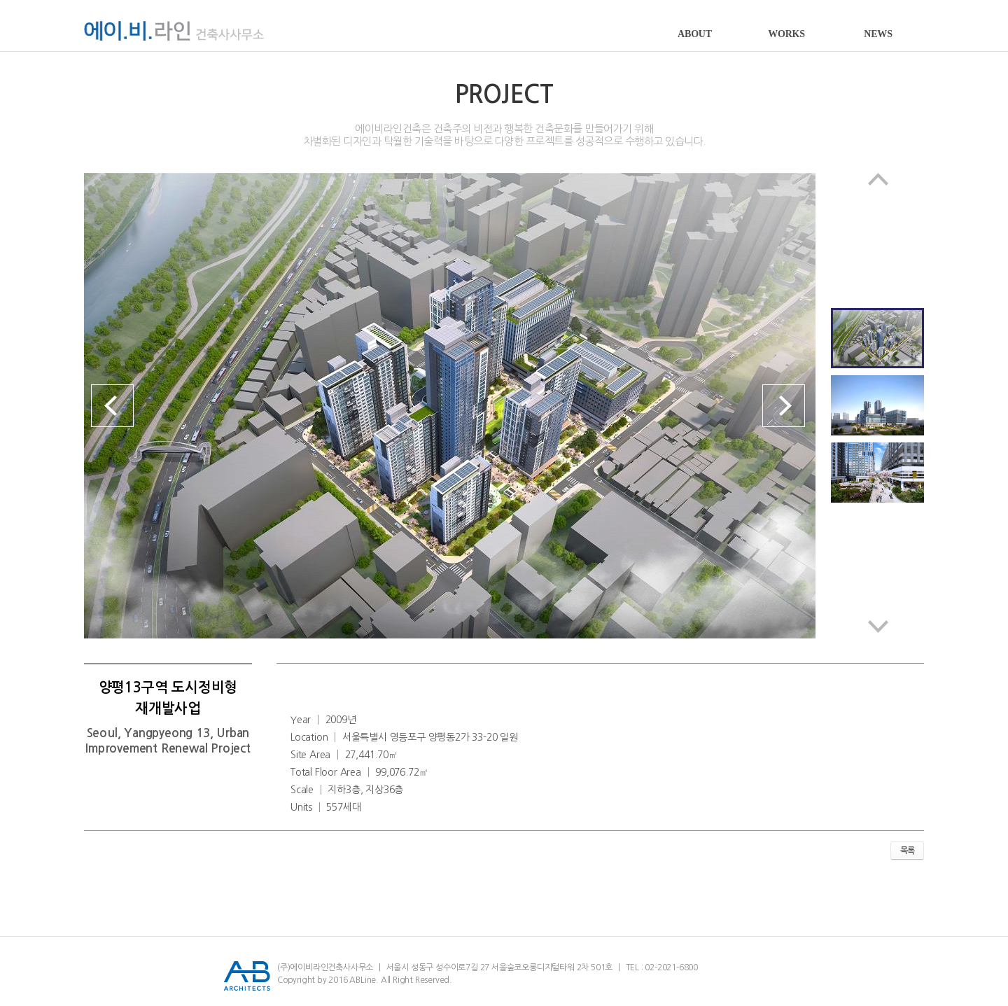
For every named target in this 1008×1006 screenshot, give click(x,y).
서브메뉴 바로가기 (0, 0)
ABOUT (695, 34)
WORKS (786, 34)
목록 (907, 850)
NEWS (878, 34)
